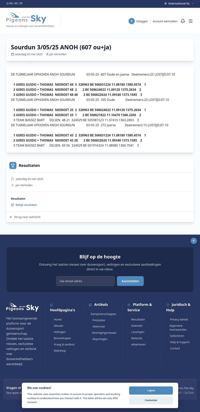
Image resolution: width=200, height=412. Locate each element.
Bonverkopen (60, 338)
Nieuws (56, 325)
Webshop (58, 350)
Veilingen (58, 332)
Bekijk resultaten (24, 205)
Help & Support (178, 342)
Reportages (98, 339)
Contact (173, 348)
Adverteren (136, 344)
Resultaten (136, 319)
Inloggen (142, 21)
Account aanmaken (165, 21)
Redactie (134, 338)
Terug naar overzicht (24, 217)
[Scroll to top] (194, 241)
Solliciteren (175, 336)
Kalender (135, 325)
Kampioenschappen (102, 314)
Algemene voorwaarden (176, 327)
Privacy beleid (177, 319)
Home (56, 319)
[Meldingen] (182, 21)
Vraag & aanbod (62, 344)
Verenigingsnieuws (102, 333)
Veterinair (97, 326)
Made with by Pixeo (182, 392)
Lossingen (135, 332)
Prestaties (97, 320)
